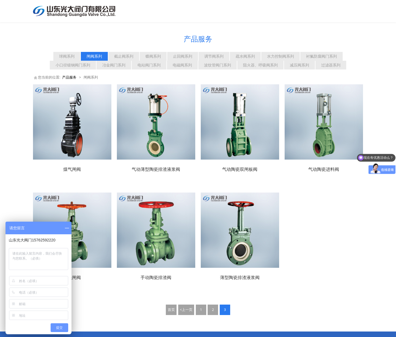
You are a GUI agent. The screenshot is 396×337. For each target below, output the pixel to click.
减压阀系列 (299, 65)
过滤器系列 (330, 65)
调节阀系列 (214, 56)
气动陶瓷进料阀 (323, 169)
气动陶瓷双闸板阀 (239, 169)
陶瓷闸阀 (72, 277)
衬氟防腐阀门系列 (321, 56)
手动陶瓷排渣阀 (156, 277)
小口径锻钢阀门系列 (73, 65)
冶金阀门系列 (113, 65)
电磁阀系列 (182, 65)
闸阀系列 (94, 56)
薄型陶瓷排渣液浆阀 (240, 277)
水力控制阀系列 (280, 56)
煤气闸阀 (72, 169)
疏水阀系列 (245, 56)
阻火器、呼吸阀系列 (260, 65)
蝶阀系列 (153, 56)
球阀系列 (67, 56)
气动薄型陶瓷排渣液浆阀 (156, 169)
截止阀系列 (123, 56)
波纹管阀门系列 (217, 65)
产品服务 (69, 77)
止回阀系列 (182, 56)
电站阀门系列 (149, 65)
